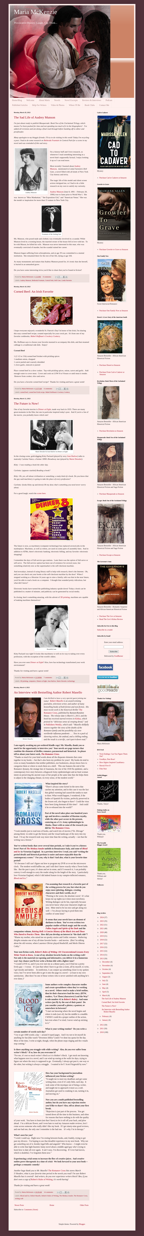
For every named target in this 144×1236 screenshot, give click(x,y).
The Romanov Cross (50, 754)
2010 (102, 1032)
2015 (102, 951)
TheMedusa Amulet (35, 848)
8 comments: (47, 277)
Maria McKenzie (35, 11)
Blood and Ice (20, 878)
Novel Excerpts (71, 100)
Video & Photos (57, 105)
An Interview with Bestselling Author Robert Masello (48, 692)
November (106, 966)
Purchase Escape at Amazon (109, 555)
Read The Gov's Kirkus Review (111, 619)
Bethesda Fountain (51, 140)
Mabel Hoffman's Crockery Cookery (57, 392)
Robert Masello (56, 701)
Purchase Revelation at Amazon (111, 431)
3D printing (65, 597)
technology (71, 681)
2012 (102, 1025)
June (104, 984)
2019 (102, 936)
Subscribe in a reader (105, 630)
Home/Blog (17, 100)
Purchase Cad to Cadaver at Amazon (113, 178)
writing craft (19, 1198)
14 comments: (49, 1192)
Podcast (109, 100)
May (104, 988)
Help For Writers (39, 105)
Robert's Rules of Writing (42, 1179)
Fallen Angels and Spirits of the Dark (62, 928)
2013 (102, 959)
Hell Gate (57, 280)
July (104, 981)
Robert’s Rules (70, 999)
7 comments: (48, 677)
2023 (102, 921)
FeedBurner (118, 656)
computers (32, 681)
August (105, 977)
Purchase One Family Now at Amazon (113, 311)
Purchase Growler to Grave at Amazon (113, 250)
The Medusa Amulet (66, 1196)
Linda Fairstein (67, 280)
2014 (102, 955)
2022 (102, 925)
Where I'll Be (74, 105)
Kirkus (78, 719)
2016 (102, 947)
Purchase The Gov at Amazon (110, 616)
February (105, 1016)
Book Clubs (90, 105)
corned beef (24, 392)
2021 (102, 929)
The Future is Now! (26, 403)
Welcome (30, 100)
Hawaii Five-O (105, 766)
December (106, 962)
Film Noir (103, 769)
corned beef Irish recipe (37, 392)
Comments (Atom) (31, 1210)
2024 (102, 917)
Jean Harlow (72, 456)
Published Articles (20, 105)
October (105, 969)
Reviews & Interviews (91, 100)
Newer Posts (19, 1205)
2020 (102, 932)
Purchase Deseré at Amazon (109, 365)
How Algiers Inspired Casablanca (111, 762)
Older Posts (84, 1205)
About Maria (44, 100)
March (104, 995)
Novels (57, 100)
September (106, 973)
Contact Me (104, 105)
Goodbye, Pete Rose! (107, 759)
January (105, 1020)
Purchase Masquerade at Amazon (111, 494)
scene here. (41, 493)
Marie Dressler (75, 459)
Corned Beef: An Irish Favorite (33, 291)
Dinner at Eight (44, 409)
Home (52, 1205)
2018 (102, 940)
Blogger (82, 1224)
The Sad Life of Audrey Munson (34, 117)
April (104, 992)
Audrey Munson (56, 192)
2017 (102, 944)
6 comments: (48, 389)
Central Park (49, 280)
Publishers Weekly (54, 724)
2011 (102, 1029)
